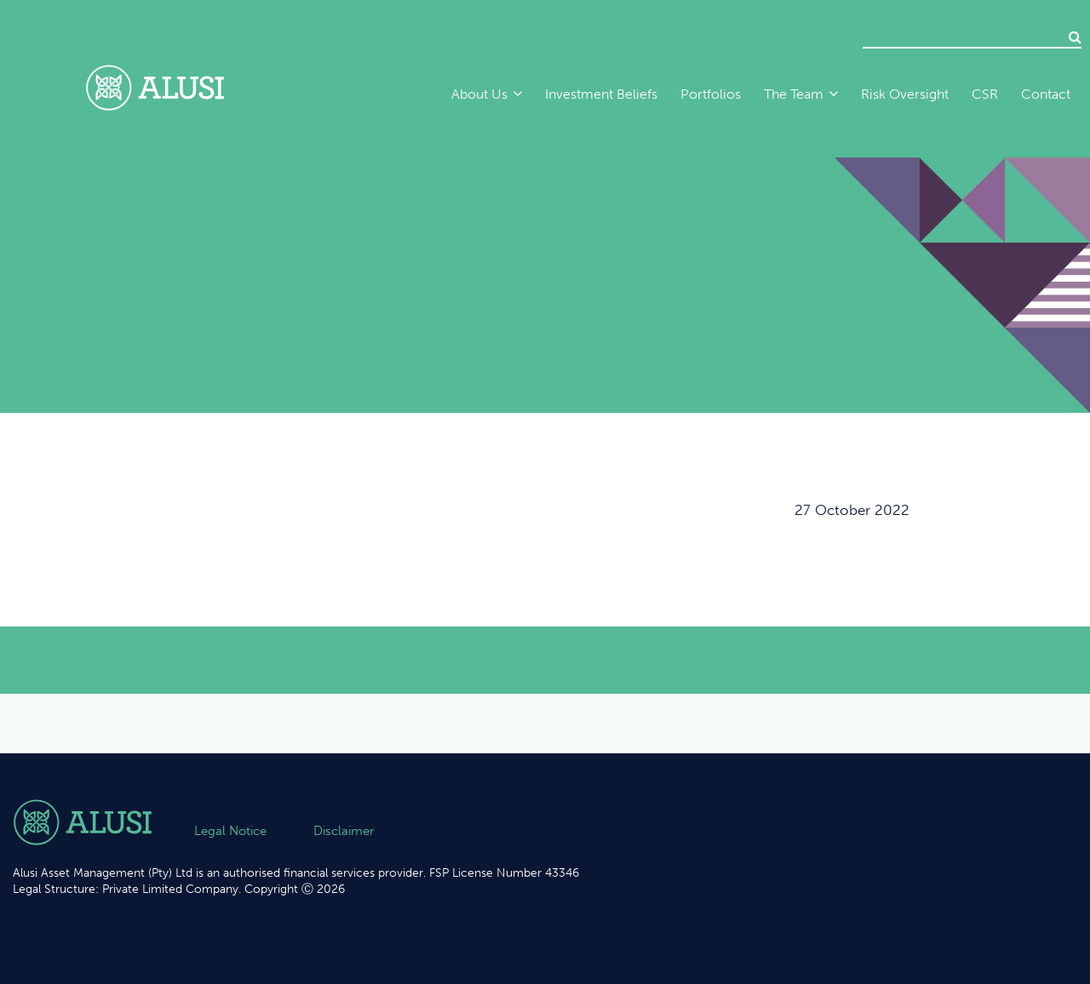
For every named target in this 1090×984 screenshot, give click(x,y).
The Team (793, 94)
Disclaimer (343, 830)
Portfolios (710, 94)
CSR (985, 94)
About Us (479, 94)
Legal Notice (230, 830)
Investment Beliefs (601, 94)
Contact (1045, 94)
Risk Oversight (905, 94)
